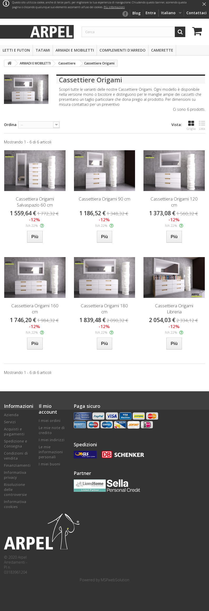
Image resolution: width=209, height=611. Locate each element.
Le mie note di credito (52, 430)
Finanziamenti (17, 465)
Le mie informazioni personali (51, 451)
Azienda (11, 414)
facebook (125, 14)
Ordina (10, 124)
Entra (151, 12)
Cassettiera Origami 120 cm (174, 202)
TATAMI (43, 50)
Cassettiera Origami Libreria (174, 309)
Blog (136, 13)
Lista (202, 125)
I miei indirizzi (51, 439)
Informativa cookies (15, 504)
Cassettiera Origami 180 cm (104, 309)
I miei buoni (49, 464)
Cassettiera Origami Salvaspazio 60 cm (35, 202)
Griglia (191, 125)
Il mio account (48, 409)
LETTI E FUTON (16, 50)
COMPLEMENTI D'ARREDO (122, 50)
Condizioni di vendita (16, 456)
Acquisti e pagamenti (14, 432)
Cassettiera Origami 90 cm (104, 199)
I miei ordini (50, 420)
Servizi (10, 421)
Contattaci (196, 12)
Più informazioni (114, 7)
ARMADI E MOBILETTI (75, 50)
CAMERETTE (162, 50)
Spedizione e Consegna (15, 444)
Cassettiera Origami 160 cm (34, 309)
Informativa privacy (15, 475)
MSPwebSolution (115, 579)
